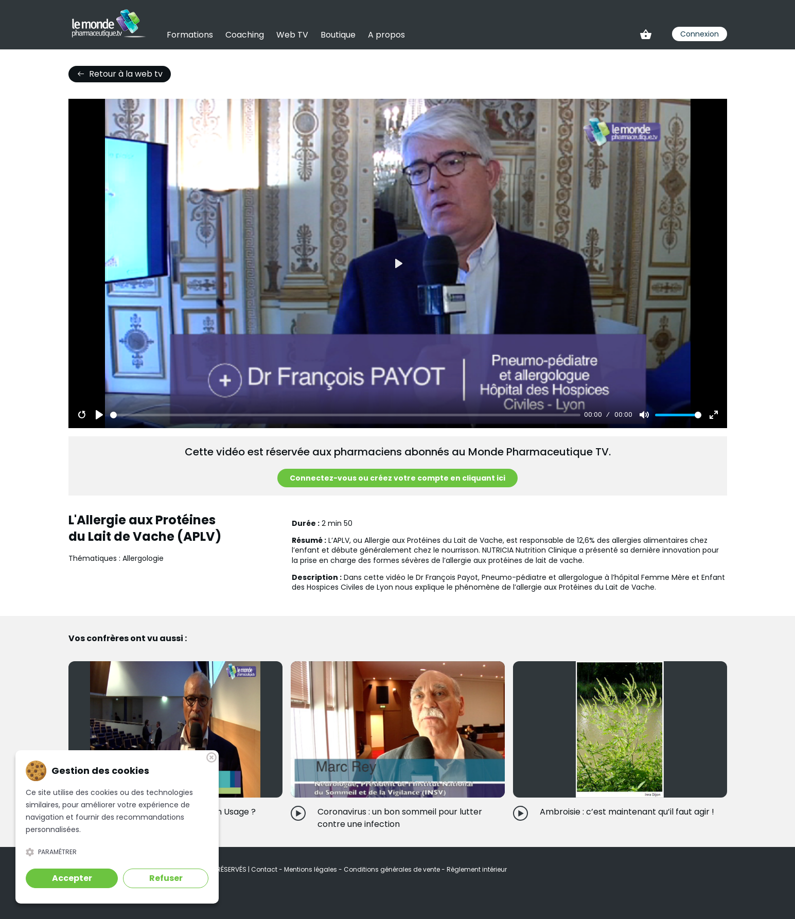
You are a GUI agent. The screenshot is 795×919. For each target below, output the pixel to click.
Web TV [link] (292, 35)
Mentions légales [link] (311, 869)
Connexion (699, 34)
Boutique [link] (338, 35)
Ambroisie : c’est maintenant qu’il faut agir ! (627, 812)
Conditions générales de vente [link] (392, 869)
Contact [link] (265, 869)
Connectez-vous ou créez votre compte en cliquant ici (397, 478)
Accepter (72, 878)
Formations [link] (190, 35)
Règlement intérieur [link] (477, 869)
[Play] (99, 415)
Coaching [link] (244, 35)
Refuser (166, 878)
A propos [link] (386, 35)
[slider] (345, 415)
